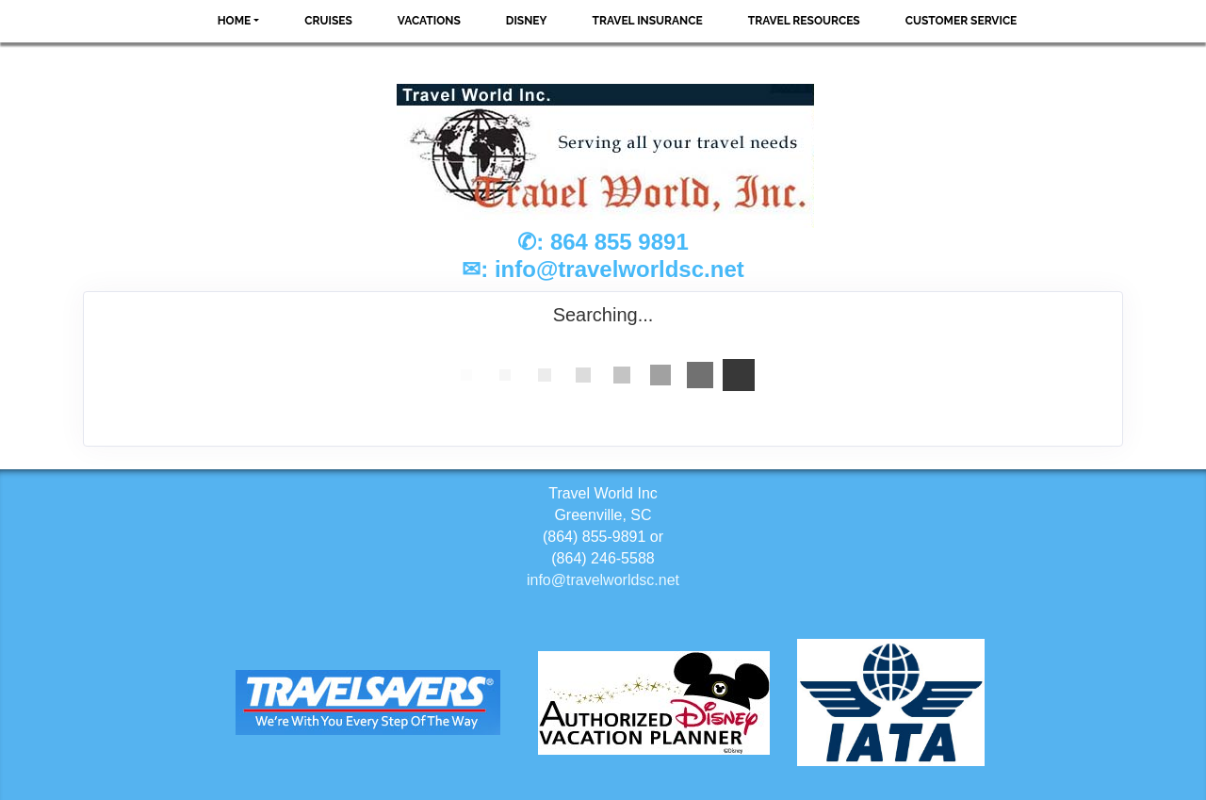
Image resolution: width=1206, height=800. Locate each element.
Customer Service (961, 20)
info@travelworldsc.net (619, 269)
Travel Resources (804, 20)
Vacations (429, 20)
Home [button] (235, 20)
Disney (526, 20)
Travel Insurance (648, 20)
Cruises (328, 20)
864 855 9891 (619, 241)
